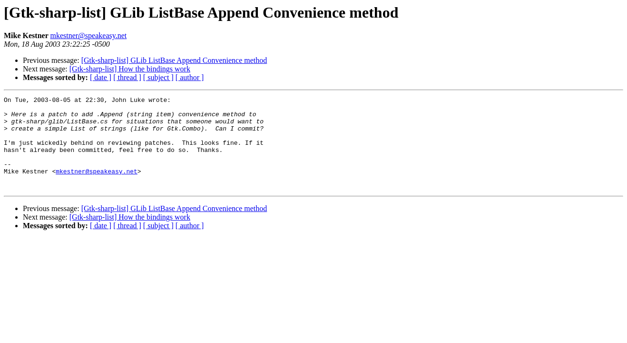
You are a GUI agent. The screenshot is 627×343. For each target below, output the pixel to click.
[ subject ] (158, 77)
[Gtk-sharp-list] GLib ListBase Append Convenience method (174, 60)
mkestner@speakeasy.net (88, 35)
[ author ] (190, 77)
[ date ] (100, 77)
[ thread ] (127, 77)
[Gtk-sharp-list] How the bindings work (129, 69)
